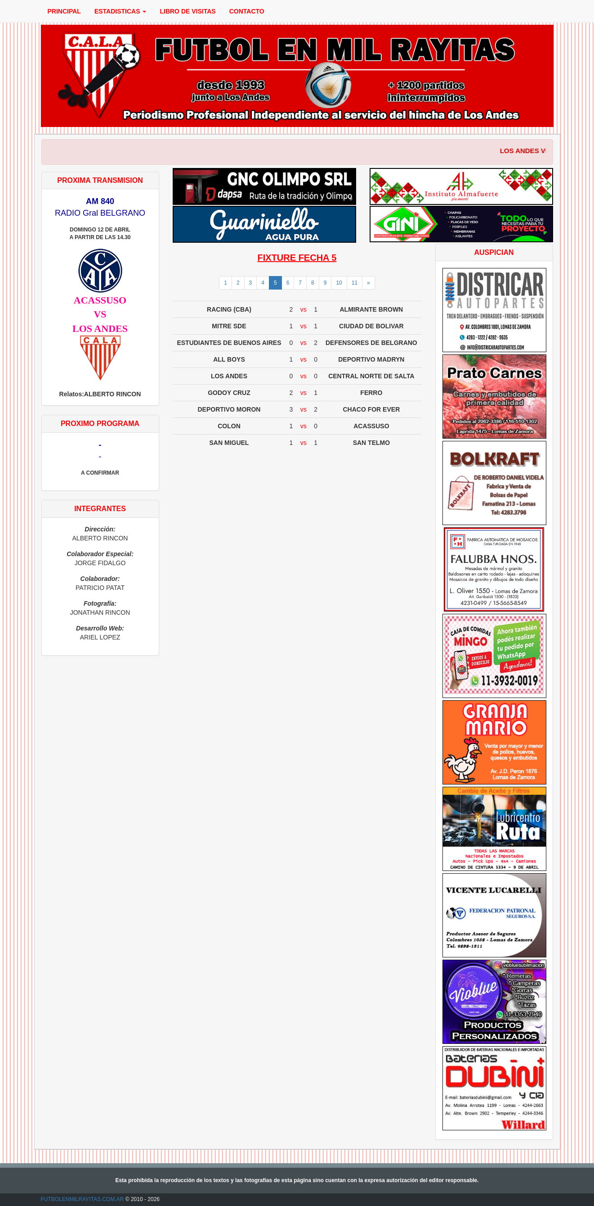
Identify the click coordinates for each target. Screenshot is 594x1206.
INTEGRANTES (100, 508)
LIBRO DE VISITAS (187, 11)
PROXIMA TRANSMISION (100, 180)
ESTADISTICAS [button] (120, 11)
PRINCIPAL (64, 11)
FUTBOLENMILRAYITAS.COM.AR (82, 1199)
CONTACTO (246, 11)
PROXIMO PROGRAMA (100, 423)
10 (339, 283)
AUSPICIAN (494, 252)
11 (354, 283)
